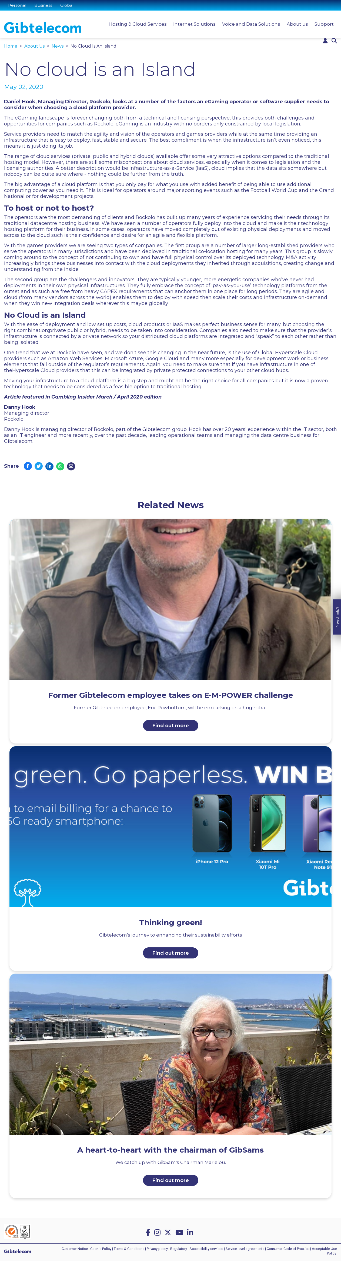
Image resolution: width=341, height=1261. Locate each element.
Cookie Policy (100, 1249)
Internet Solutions (194, 24)
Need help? (337, 585)
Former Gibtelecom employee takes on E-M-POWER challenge (170, 695)
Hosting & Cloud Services (138, 24)
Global (66, 5)
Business (43, 5)
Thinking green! (170, 922)
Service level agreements (245, 1249)
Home (10, 46)
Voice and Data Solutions (251, 24)
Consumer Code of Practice (288, 1249)
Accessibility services (206, 1249)
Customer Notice (75, 1249)
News (57, 46)
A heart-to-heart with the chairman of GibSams (170, 1149)
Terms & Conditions (129, 1249)
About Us (34, 46)
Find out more (170, 726)
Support (324, 24)
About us (297, 24)
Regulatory (178, 1249)
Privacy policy (157, 1249)
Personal (17, 5)
